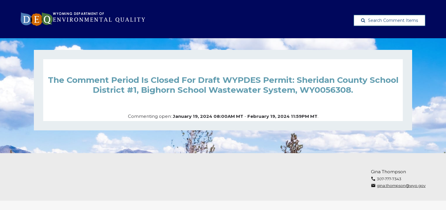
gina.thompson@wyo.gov (401, 185)
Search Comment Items (389, 20)
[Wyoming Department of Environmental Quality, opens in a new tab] (82, 19)
